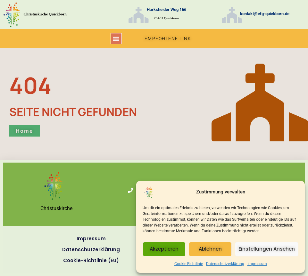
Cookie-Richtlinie (188, 264)
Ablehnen (210, 248)
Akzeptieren (164, 248)
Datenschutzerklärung (225, 264)
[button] (116, 38)
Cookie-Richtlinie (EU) (91, 260)
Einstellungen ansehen (266, 248)
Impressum (257, 264)
